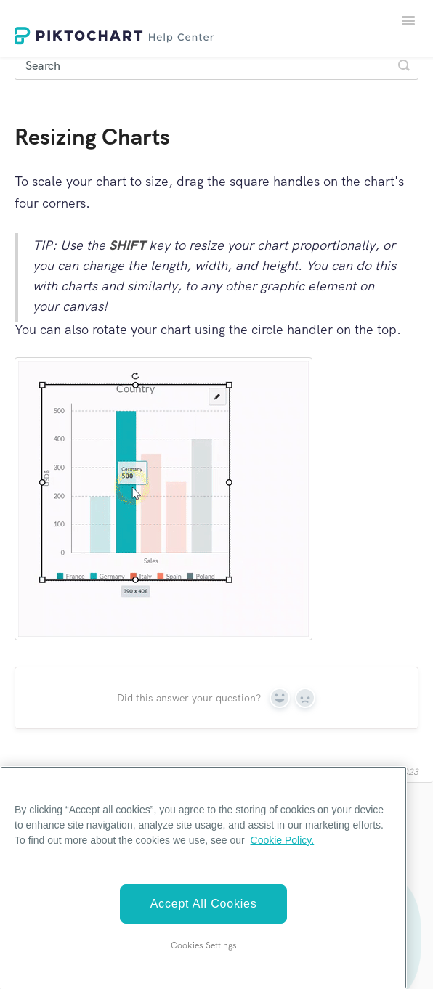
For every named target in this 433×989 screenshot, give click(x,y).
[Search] (216, 65)
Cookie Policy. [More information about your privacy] (283, 840)
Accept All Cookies (203, 904)
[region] (203, 877)
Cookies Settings (204, 945)
